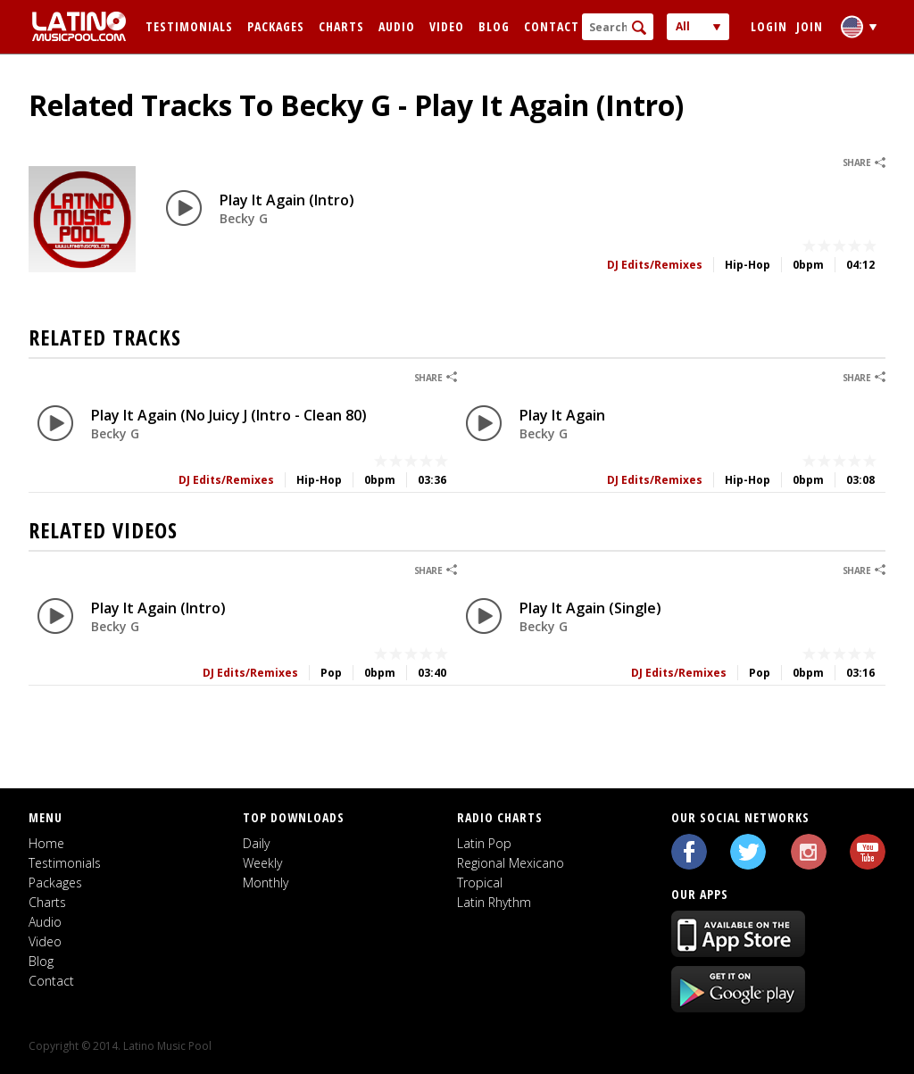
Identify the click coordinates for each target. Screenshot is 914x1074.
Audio (396, 26)
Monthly (265, 882)
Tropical (480, 882)
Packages (275, 26)
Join (809, 26)
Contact (551, 26)
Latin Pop (484, 843)
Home (46, 843)
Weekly (262, 862)
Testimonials (189, 26)
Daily (256, 843)
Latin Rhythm (494, 902)
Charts (341, 26)
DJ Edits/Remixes (654, 264)
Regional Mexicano (510, 862)
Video (446, 26)
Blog (494, 26)
